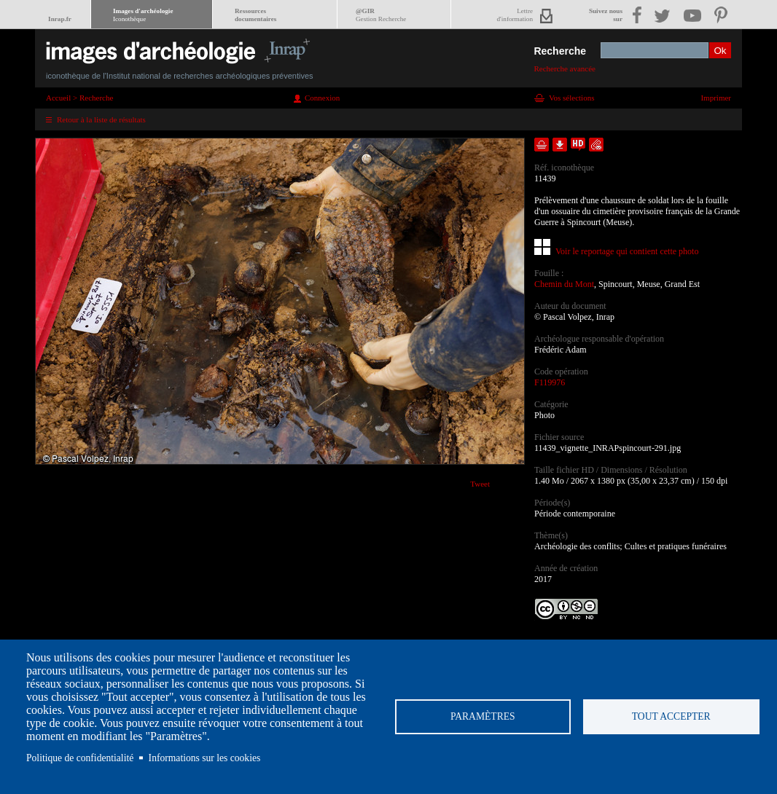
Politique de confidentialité (79, 757)
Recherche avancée (565, 68)
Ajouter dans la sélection (541, 145)
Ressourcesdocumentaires (255, 15)
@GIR (381, 15)
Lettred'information (515, 15)
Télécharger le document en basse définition (560, 145)
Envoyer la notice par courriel (596, 145)
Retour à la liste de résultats (101, 119)
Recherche (560, 51)
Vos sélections (571, 97)
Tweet (480, 483)
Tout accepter (671, 716)
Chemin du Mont (564, 284)
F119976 (549, 382)
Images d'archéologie (143, 15)
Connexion (322, 97)
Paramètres (482, 716)
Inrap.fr (59, 19)
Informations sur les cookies (205, 757)
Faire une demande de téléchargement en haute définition (578, 145)
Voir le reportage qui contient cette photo (626, 251)
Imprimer (715, 97)
